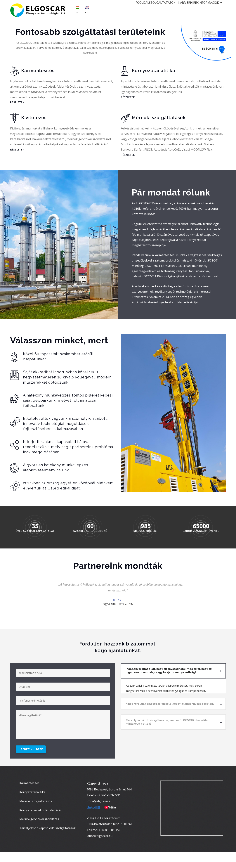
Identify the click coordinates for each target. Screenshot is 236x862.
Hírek (187, 8)
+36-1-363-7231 (110, 805)
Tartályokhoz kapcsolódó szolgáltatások (47, 838)
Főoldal (122, 8)
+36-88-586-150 (110, 840)
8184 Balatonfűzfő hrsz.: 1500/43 (109, 834)
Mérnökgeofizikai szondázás (39, 829)
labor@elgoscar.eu (99, 846)
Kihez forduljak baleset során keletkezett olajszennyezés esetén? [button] (170, 704)
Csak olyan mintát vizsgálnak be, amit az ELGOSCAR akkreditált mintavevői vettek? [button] (168, 723)
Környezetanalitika (32, 802)
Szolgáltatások (148, 8)
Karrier (173, 8)
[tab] (173, 672)
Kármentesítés (29, 793)
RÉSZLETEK (17, 103)
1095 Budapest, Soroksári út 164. (109, 799)
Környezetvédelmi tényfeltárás (40, 820)
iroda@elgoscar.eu (99, 811)
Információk (208, 8)
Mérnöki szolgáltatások (35, 811)
